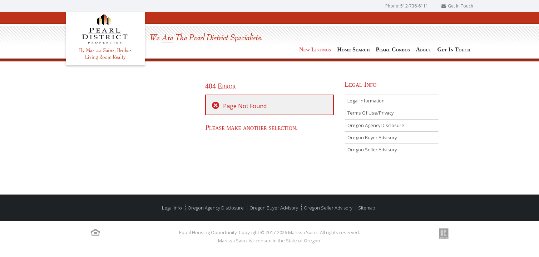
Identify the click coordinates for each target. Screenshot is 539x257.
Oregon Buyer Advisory (372, 137)
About (423, 25)
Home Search (353, 25)
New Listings (315, 25)
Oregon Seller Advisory (372, 149)
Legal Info (172, 208)
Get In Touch (460, 6)
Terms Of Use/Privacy (370, 113)
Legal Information (366, 100)
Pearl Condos (393, 25)
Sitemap (366, 208)
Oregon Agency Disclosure (375, 125)
